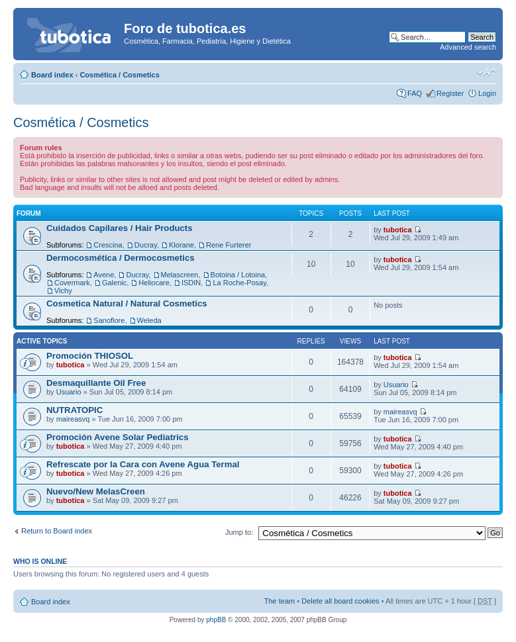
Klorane (181, 245)
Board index (52, 75)
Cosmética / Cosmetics (119, 75)
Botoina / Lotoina (238, 275)
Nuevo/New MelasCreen (95, 491)
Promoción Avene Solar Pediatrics (117, 437)
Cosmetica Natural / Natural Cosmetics (126, 303)
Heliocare (153, 283)
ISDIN (191, 283)
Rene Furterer (228, 245)
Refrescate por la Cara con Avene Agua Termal (142, 464)
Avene (103, 275)
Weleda (149, 320)
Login (487, 93)
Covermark (72, 283)
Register (450, 93)
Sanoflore (109, 320)
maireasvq (73, 419)
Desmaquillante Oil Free (96, 383)
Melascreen (180, 275)
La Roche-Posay (239, 283)
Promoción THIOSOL (89, 356)
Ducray (145, 245)
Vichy (63, 291)
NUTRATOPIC (74, 410)
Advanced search (468, 47)
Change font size (486, 72)
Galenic (114, 283)
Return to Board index (56, 531)
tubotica (398, 230)
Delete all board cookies (340, 601)
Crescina (107, 245)
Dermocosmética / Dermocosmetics (120, 258)
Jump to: (239, 532)
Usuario (68, 392)
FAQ (414, 93)
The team (279, 601)
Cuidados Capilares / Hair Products (119, 228)
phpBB (216, 619)
